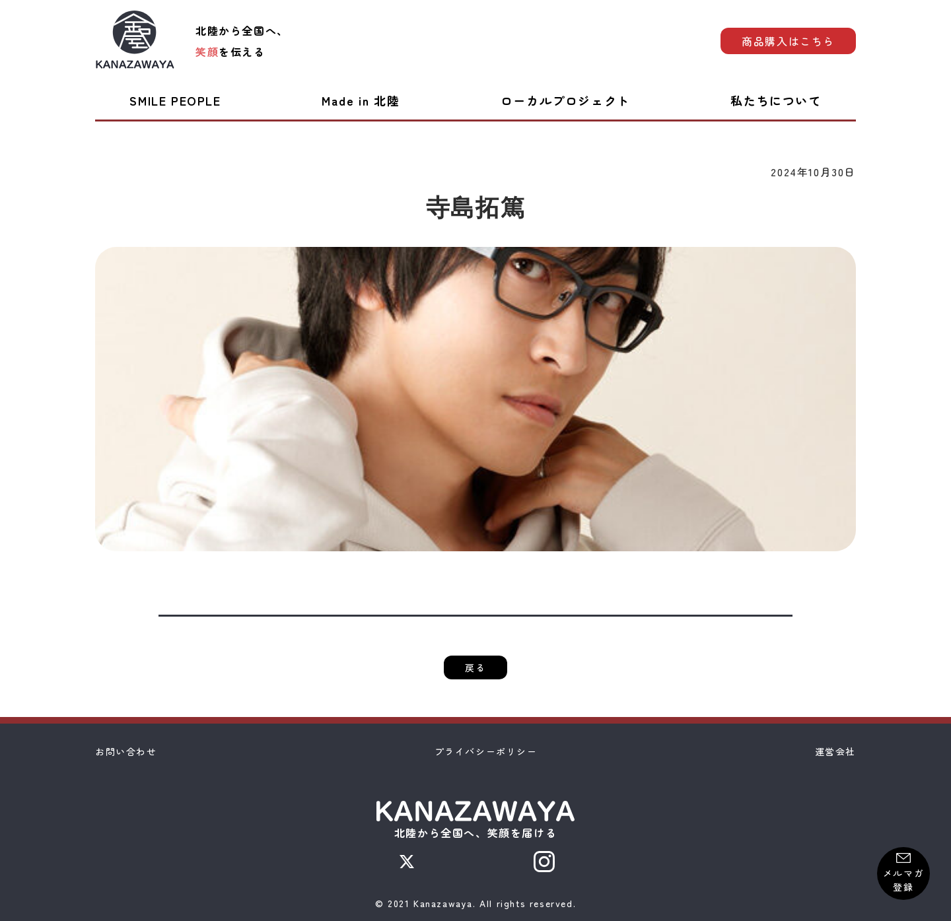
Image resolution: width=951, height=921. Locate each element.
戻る (475, 667)
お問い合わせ (126, 751)
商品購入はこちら (788, 41)
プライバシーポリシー (486, 751)
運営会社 (835, 751)
